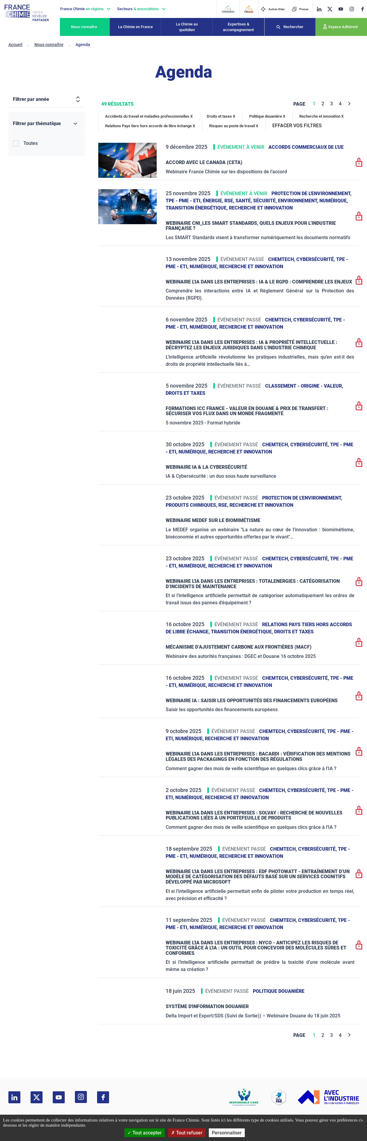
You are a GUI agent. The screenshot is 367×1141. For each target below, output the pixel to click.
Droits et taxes (185, 393)
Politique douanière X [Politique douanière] (267, 116)
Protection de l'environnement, (311, 193)
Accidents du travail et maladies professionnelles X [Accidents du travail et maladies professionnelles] (149, 116)
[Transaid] (228, 9)
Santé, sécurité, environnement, (277, 201)
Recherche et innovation (261, 208)
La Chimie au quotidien (187, 27)
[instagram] (352, 9)
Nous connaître (84, 27)
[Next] (349, 104)
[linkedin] (319, 9)
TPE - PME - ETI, (184, 201)
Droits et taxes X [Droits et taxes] (221, 116)
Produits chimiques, (192, 505)
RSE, (229, 201)
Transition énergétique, (197, 208)
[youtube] (340, 9)
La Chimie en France (135, 27)
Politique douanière (278, 991)
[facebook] (362, 9)
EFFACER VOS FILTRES (297, 125)
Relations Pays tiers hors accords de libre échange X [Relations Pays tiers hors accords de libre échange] (150, 126)
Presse (300, 9)
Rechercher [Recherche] (293, 27)
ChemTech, (282, 259)
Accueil (15, 44)
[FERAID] (249, 9)
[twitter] (330, 9)
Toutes (30, 143)
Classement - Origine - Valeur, (304, 386)
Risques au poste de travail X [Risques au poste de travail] (233, 126)
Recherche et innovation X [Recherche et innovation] (321, 116)
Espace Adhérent (343, 27)
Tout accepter (144, 1133)
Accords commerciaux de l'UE (306, 147)
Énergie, (213, 201)
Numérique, (333, 201)
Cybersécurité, (316, 259)
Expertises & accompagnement (238, 27)
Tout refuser (187, 1133)
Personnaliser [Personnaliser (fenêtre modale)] (227, 1133)
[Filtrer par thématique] (46, 124)
